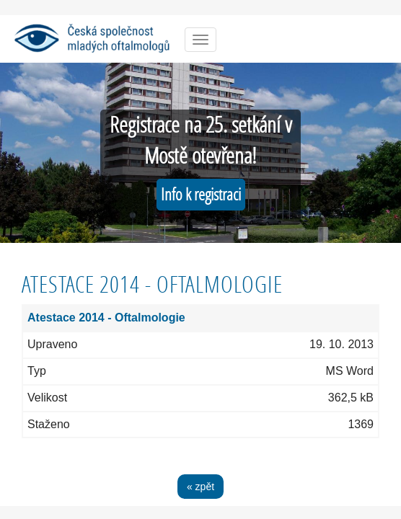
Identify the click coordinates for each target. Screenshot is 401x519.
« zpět (200, 486)
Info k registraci (201, 194)
